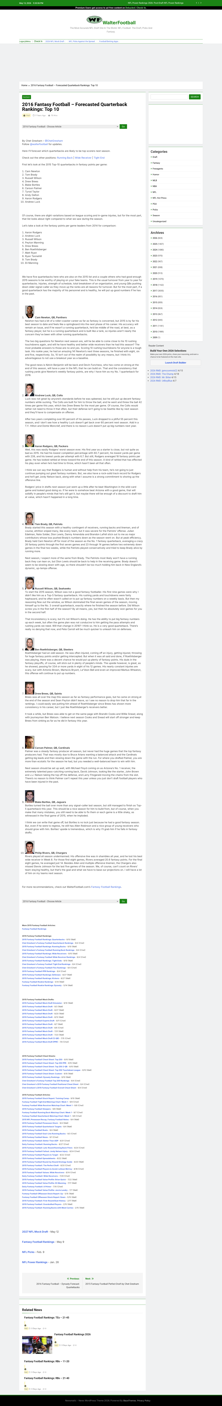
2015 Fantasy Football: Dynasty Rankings (41, 1077)
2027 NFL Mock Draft (35, 1231)
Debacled (130, 7)
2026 (155, 238)
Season (156, 215)
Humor (156, 174)
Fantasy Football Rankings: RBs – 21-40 (46, 1378)
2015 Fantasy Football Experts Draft (38, 1021)
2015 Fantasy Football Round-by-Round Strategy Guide (47, 1162)
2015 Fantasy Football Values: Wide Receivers (43, 1172)
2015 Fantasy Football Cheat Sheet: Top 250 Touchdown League (51, 1070)
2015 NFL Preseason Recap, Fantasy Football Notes (45, 1119)
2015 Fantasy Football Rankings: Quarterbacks (43, 939)
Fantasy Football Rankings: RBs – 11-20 (46, 1361)
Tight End (99, 157)
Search (195, 97)
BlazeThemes (129, 1400)
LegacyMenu (25, 41)
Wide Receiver (83, 157)
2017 (155, 290)
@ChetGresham (54, 140)
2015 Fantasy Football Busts (35, 1130)
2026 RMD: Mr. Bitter (160, 377)
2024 (155, 250)
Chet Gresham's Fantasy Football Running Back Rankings (48, 950)
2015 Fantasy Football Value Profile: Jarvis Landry (45, 1190)
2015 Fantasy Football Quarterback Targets (41, 1126)
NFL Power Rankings (34, 1262)
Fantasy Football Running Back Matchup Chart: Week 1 (47, 1112)
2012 (155, 320)
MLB (155, 180)
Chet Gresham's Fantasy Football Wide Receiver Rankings (48, 957)
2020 (155, 273)
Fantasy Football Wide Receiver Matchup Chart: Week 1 (47, 1105)
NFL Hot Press (159, 198)
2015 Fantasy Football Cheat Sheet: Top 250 (42, 1059)
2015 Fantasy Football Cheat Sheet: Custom (42, 1073)
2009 (155, 337)
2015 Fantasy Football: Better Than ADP (40, 1141)
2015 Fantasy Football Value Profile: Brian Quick (44, 1179)
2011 (155, 326)
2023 (155, 255)
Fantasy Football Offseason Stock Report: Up (42, 1193)
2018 (155, 285)
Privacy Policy (143, 1400)
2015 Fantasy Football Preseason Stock (40, 1123)
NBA (155, 186)
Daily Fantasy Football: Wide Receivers (40, 1176)
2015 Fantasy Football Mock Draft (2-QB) (40, 1038)
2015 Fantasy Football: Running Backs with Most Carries (47, 1208)
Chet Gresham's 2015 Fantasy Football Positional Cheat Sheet (50, 1084)
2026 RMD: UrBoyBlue (161, 380)
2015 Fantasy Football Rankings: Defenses (41, 975)
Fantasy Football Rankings (106, 887)
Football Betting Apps (108, 41)
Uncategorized (159, 221)
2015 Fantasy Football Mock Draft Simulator (42, 1003)
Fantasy (26, 97)
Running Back (65, 157)
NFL (154, 192)
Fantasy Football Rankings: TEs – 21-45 (46, 1317)
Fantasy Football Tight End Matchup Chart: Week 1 (45, 1102)
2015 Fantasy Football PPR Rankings (38, 971)
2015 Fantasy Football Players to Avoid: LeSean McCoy (47, 1169)
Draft (155, 157)
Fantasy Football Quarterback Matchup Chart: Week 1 (46, 1116)
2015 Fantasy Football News (35, 1137)
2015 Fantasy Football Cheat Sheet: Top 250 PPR (44, 1063)
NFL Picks (28, 1252)
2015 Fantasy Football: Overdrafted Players (41, 1204)
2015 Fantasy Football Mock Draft (37, 1006)
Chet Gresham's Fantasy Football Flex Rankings (44, 968)
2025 (155, 244)
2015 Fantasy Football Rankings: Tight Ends (42, 961)
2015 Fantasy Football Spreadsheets (38, 1158)
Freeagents (158, 168)
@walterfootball (39, 144)
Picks (155, 209)
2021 (155, 267)
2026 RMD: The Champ (162, 374)
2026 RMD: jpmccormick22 (164, 370)
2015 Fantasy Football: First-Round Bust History (44, 1201)
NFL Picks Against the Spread (82, 41)
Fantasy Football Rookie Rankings (37, 982)
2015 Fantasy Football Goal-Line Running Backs (44, 1133)
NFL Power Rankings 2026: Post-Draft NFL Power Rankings (155, 3)
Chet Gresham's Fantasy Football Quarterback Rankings (47, 943)
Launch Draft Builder (175, 362)
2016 (155, 296)
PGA (155, 204)
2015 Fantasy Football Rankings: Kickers (40, 978)
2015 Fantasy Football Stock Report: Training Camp (45, 1098)
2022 (155, 261)
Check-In (141, 7)
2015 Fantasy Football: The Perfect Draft (40, 1165)
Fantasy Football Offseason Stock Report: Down (43, 1197)
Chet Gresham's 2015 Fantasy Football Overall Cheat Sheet (49, 1088)
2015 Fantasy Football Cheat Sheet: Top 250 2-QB (44, 1066)
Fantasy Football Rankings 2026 (72, 1334)
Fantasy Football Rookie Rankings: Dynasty (42, 985)
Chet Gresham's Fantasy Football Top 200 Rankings (45, 1081)
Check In (38, 41)
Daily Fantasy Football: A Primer (36, 1186)
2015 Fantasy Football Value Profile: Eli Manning (44, 1183)
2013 (155, 314)
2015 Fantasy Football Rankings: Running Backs (44, 946)
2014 (155, 308)
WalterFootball (119, 22)
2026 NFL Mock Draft (54, 41)
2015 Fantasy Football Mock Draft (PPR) (40, 1042)
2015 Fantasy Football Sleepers (36, 1109)
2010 (155, 331)
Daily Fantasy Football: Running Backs (39, 1144)
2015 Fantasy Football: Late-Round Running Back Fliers (47, 1148)
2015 (155, 302)
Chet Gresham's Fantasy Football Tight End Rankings (46, 964)
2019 (155, 279)
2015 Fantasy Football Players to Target (40, 1155)
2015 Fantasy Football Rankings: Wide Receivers (44, 953)
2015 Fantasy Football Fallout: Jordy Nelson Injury (45, 1151)
